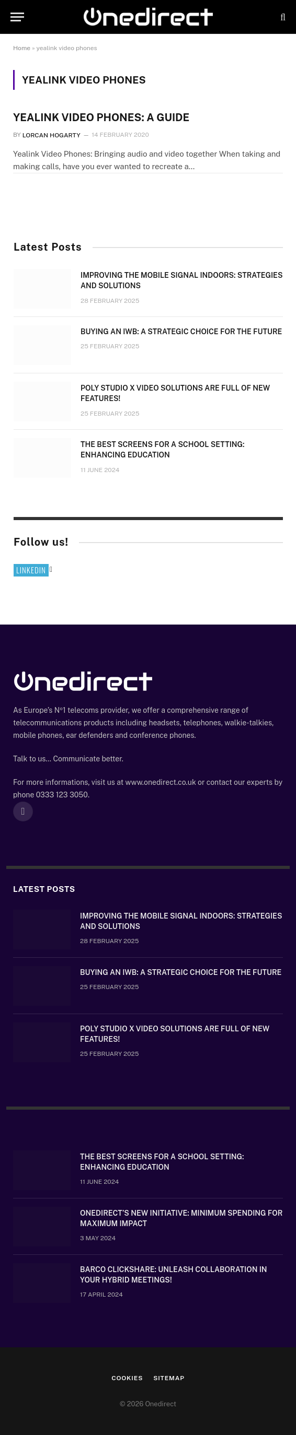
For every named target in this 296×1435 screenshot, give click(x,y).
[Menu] (17, 17)
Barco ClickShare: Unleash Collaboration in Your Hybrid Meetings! (173, 1274)
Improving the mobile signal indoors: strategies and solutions (181, 280)
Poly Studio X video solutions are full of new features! (175, 393)
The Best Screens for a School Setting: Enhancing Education (162, 449)
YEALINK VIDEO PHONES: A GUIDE (101, 117)
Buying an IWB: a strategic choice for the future (181, 331)
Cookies (127, 1378)
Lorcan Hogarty (51, 134)
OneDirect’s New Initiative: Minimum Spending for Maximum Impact (181, 1218)
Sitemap (169, 1378)
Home (21, 48)
